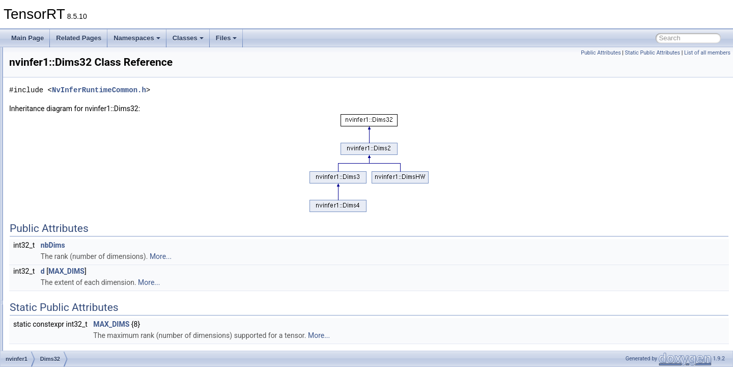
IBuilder (52, 335)
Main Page (27, 38)
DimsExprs (56, 223)
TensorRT (22, 55)
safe (47, 167)
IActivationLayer (63, 257)
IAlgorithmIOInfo (64, 291)
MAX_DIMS (194, 271)
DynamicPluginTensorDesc (78, 246)
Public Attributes (601, 52)
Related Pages (78, 38)
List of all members (707, 52)
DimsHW (54, 235)
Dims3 (50, 190)
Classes (188, 38)
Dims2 (50, 178)
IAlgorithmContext (66, 279)
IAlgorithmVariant (65, 313)
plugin (50, 156)
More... (288, 256)
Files (226, 38)
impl (47, 145)
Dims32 (52, 201)
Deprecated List (38, 66)
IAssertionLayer (63, 324)
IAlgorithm (55, 268)
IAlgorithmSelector (67, 302)
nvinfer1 (44, 122)
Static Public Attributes (652, 52)
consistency (58, 134)
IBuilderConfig (61, 347)
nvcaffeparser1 (54, 111)
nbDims (180, 245)
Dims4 (50, 212)
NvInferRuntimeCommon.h (226, 90)
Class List (38, 100)
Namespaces (137, 38)
